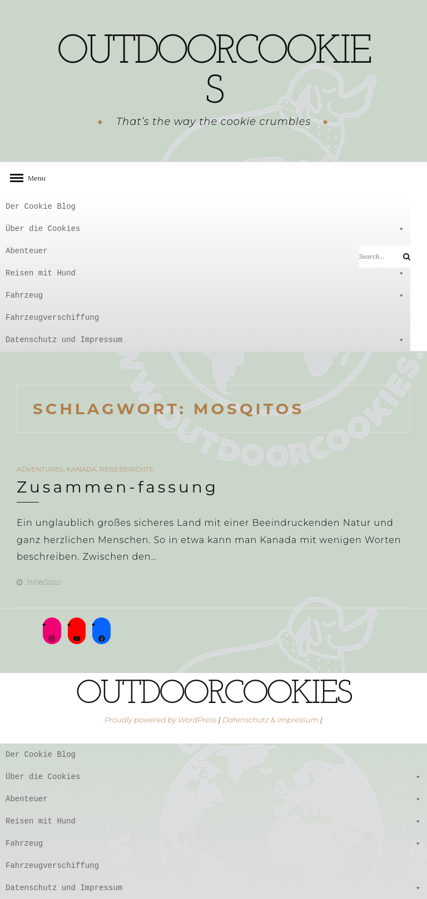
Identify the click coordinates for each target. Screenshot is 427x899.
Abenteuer (205, 251)
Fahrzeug (205, 295)
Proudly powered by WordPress (160, 719)
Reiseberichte (127, 469)
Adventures (40, 469)
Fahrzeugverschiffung (52, 317)
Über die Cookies (205, 229)
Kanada (81, 469)
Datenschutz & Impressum (270, 719)
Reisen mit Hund (205, 273)
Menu (33, 178)
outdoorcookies (213, 73)
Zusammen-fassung (118, 487)
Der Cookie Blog (41, 206)
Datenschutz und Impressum (205, 340)
